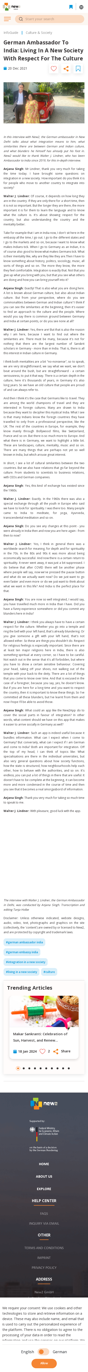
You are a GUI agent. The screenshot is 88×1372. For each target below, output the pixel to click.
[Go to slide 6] (46, 1068)
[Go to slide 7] (52, 1068)
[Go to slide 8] (57, 1068)
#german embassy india (22, 952)
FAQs (44, 1214)
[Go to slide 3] (29, 1068)
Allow (44, 1363)
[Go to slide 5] (40, 1068)
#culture (49, 972)
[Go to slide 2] (24, 1068)
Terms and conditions (44, 1248)
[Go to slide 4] (35, 1068)
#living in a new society (21, 972)
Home (44, 1164)
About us (44, 1177)
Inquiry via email (44, 1224)
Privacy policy (44, 1268)
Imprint (44, 1258)
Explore (44, 1189)
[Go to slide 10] (69, 1068)
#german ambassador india (24, 942)
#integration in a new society (25, 962)
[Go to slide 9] (63, 1068)
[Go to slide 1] (18, 1068)
